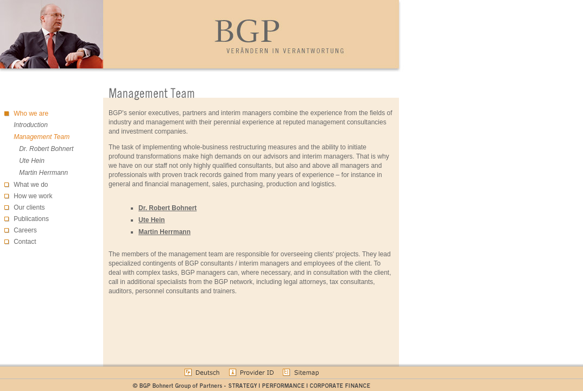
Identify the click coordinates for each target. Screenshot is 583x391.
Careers (25, 230)
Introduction (31, 125)
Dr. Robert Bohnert (46, 149)
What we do (31, 184)
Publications (31, 219)
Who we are (31, 113)
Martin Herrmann (43, 172)
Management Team (41, 137)
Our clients (29, 207)
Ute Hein (32, 161)
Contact (25, 241)
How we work (33, 196)
